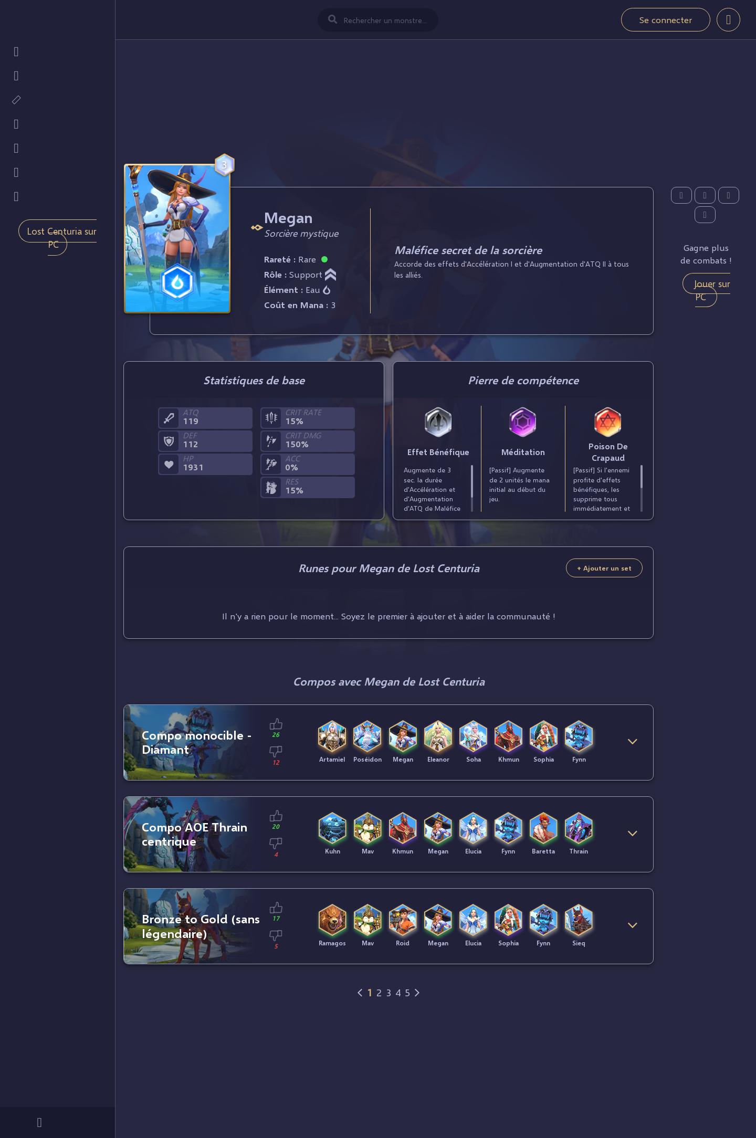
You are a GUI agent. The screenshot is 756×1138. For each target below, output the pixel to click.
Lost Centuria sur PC (62, 237)
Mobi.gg (85, 1098)
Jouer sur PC (712, 290)
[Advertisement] (388, 100)
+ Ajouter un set (604, 568)
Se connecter (665, 19)
